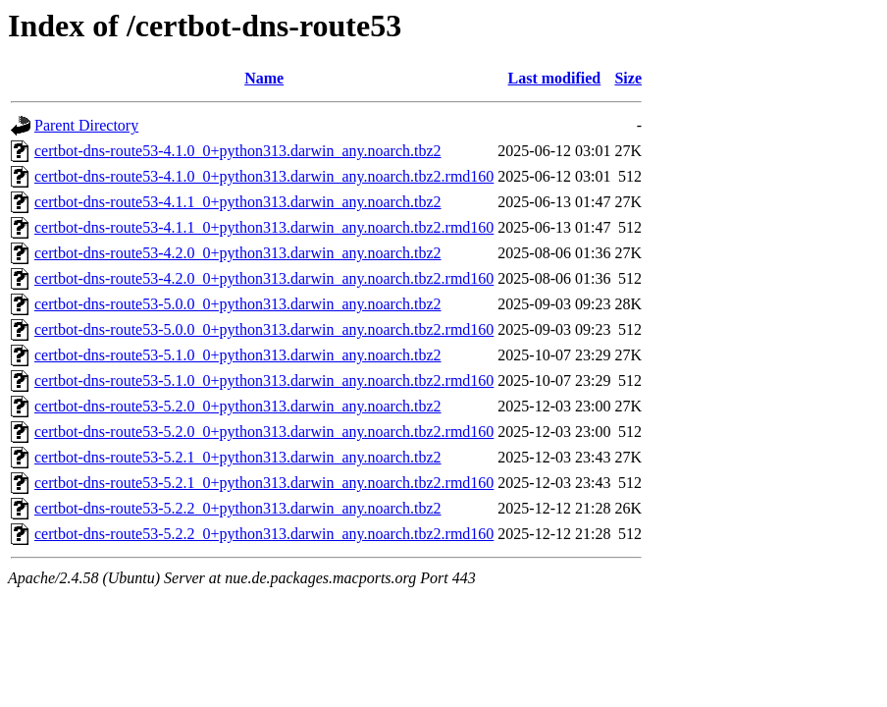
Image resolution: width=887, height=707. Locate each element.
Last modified (554, 78)
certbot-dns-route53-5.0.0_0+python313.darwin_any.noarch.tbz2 (238, 304)
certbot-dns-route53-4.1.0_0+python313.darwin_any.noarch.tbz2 (238, 150)
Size (628, 78)
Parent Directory (86, 125)
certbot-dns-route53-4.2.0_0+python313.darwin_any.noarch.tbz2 (238, 253)
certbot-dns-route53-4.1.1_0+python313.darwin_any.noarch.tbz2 (238, 201)
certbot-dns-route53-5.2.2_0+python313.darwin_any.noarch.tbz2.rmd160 (264, 533)
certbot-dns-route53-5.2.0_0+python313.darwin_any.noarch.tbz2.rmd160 (264, 431)
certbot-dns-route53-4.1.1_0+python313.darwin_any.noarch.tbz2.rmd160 (264, 227)
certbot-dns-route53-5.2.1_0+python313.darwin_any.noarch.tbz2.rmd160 (264, 482)
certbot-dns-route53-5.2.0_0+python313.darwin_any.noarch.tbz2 (238, 406)
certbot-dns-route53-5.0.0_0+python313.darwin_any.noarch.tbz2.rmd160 (264, 329)
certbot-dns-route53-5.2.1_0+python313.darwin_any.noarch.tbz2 (238, 457)
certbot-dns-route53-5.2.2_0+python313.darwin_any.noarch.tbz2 (238, 508)
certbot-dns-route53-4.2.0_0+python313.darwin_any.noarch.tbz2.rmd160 (264, 278)
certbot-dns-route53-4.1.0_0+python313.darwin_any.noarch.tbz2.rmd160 (264, 176)
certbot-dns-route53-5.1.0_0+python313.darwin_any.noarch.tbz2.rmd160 (264, 380)
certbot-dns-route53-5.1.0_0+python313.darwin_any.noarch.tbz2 (238, 355)
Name (264, 78)
